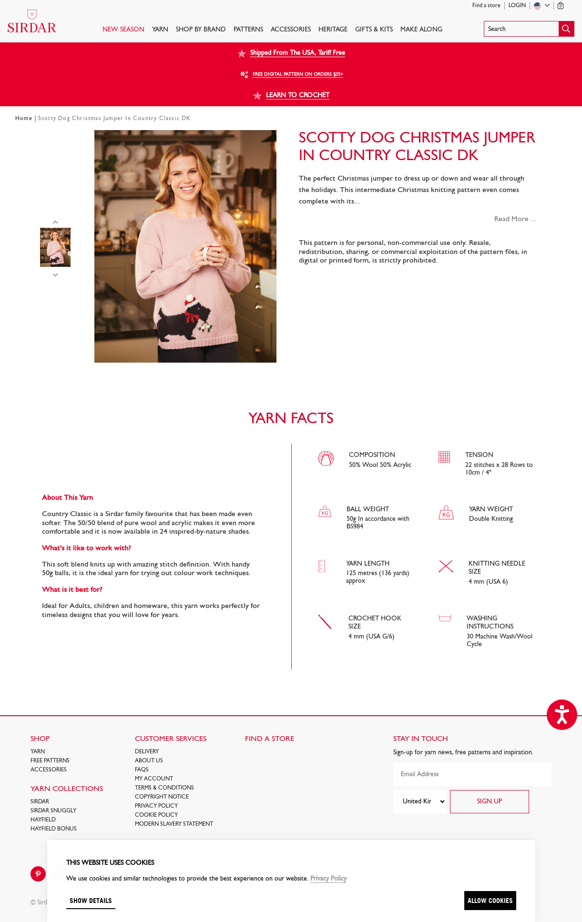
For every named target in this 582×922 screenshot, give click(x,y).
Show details (91, 900)
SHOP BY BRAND (201, 29)
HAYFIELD (43, 820)
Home (23, 119)
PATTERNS (248, 29)
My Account (154, 779)
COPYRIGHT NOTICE (162, 797)
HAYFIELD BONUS (54, 829)
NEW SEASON (123, 29)
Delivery (147, 752)
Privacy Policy (156, 806)
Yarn (160, 29)
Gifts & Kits (374, 29)
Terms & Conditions (164, 788)
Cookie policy (156, 815)
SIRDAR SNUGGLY (53, 811)
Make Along (421, 29)
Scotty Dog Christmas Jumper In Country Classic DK (114, 119)
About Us (149, 761)
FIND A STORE (269, 739)
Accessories (291, 29)
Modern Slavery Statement (174, 824)
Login (517, 6)
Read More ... (515, 219)
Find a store (486, 6)
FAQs (142, 770)
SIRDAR (40, 802)
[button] (529, 29)
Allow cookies (490, 900)
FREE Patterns (50, 761)
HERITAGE (332, 29)
